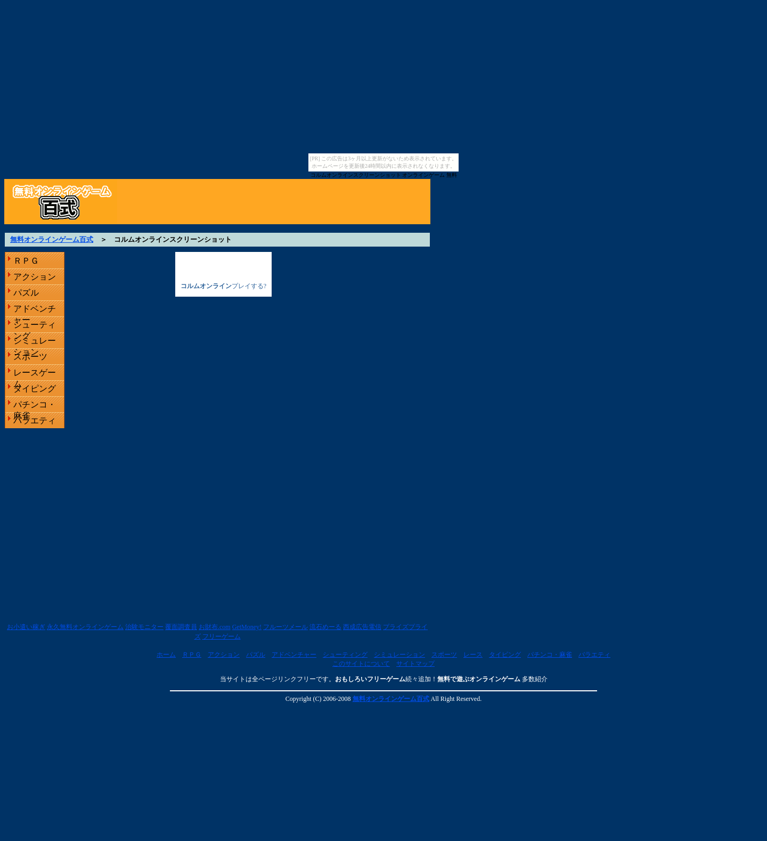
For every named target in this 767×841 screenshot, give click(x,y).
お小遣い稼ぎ (26, 627)
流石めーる (325, 627)
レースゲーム (34, 374)
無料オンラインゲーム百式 (51, 239)
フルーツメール (285, 627)
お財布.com (215, 627)
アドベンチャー (34, 310)
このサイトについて (361, 663)
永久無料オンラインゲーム (85, 627)
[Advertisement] (383, 228)
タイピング (34, 388)
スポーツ (30, 356)
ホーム (166, 654)
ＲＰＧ (26, 260)
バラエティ (34, 420)
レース (473, 654)
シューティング (34, 326)
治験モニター (144, 627)
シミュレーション (34, 342)
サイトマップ (415, 663)
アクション (34, 276)
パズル (26, 292)
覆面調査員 (181, 627)
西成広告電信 (362, 627)
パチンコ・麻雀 (34, 406)
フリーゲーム (221, 636)
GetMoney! (247, 627)
